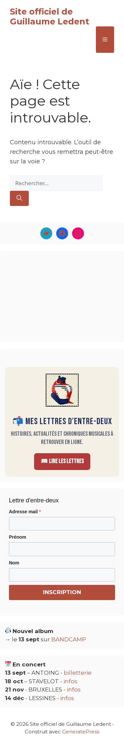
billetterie (78, 672)
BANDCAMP (68, 639)
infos (70, 681)
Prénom (17, 537)
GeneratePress (80, 731)
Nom (14, 562)
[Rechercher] (19, 198)
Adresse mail (25, 511)
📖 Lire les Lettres (62, 461)
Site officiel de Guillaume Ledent (49, 16)
